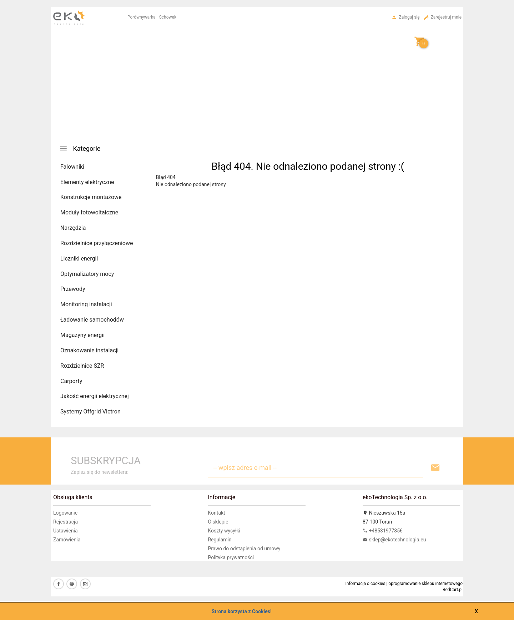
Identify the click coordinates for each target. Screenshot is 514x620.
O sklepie (218, 522)
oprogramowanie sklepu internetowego (425, 583)
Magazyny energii (82, 335)
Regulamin (220, 539)
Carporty (71, 381)
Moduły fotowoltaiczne (89, 212)
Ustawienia (65, 531)
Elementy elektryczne (87, 182)
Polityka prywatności (231, 557)
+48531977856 (383, 531)
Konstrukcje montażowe (91, 197)
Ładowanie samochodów (92, 319)
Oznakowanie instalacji (89, 350)
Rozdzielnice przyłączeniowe (96, 243)
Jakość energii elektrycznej (94, 396)
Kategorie (79, 148)
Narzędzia (73, 227)
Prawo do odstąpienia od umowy (244, 548)
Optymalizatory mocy (87, 274)
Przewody (72, 289)
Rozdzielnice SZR (82, 365)
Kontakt (216, 513)
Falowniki (72, 166)
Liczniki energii (79, 258)
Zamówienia (66, 539)
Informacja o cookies (365, 583)
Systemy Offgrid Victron (90, 411)
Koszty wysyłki (224, 531)
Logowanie (65, 513)
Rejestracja (65, 522)
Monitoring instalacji (86, 304)
